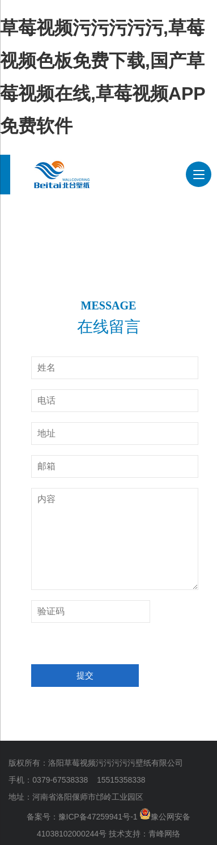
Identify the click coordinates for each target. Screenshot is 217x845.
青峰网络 (164, 833)
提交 (84, 675)
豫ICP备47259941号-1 (98, 816)
